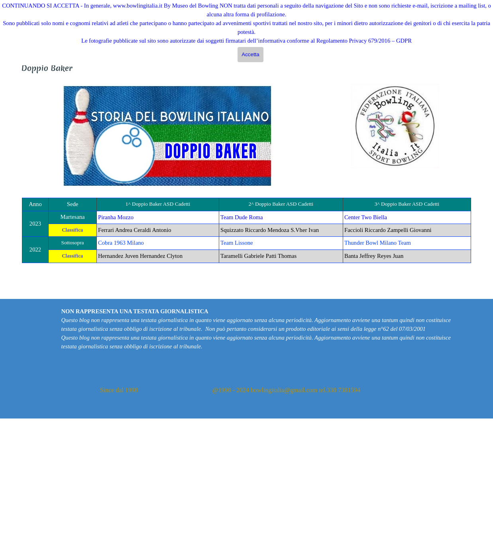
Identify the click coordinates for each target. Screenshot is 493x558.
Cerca (483, 49)
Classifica (72, 230)
